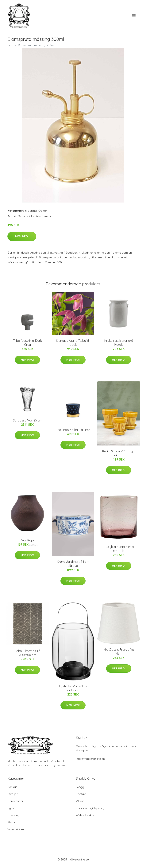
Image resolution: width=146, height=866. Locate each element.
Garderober (15, 801)
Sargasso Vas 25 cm (27, 420)
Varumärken (15, 829)
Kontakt (81, 794)
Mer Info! (22, 236)
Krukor (42, 210)
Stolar (11, 822)
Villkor (80, 801)
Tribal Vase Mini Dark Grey (27, 343)
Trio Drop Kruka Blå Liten (73, 430)
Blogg (80, 787)
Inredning (31, 210)
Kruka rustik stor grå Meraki (118, 343)
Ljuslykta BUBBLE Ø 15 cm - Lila (118, 549)
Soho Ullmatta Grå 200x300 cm (27, 653)
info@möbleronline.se (90, 759)
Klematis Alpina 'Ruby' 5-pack (73, 343)
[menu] (134, 15)
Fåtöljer (12, 794)
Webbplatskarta (86, 815)
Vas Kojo (27, 540)
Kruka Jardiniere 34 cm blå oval (73, 564)
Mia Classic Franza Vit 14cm (118, 651)
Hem (10, 45)
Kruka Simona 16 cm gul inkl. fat (118, 453)
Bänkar (12, 787)
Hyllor (11, 808)
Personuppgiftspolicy (90, 808)
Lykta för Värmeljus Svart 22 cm (73, 688)
